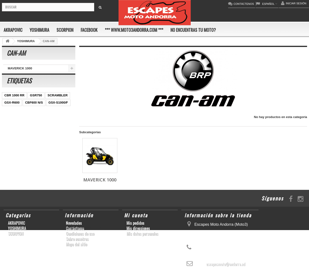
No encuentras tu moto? (193, 30)
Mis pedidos (135, 223)
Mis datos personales (142, 234)
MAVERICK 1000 (20, 68)
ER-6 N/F (27, 116)
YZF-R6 (51, 152)
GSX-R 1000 (58, 144)
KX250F (10, 159)
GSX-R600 (12, 108)
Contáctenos (75, 228)
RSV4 (39, 144)
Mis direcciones (138, 228)
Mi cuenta (136, 215)
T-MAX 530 (61, 159)
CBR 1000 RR (14, 101)
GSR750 (36, 101)
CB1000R (11, 137)
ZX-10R (9, 116)
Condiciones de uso (80, 234)
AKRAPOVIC (13, 30)
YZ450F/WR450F (51, 116)
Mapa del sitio (76, 244)
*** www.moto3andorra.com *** (134, 30)
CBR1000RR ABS (17, 144)
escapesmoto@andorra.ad (225, 264)
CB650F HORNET (17, 173)
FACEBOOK (89, 30)
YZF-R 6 (42, 130)
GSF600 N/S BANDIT (19, 166)
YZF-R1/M (61, 130)
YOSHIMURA (39, 30)
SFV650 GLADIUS (17, 130)
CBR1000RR (30, 123)
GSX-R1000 (12, 152)
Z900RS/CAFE (50, 166)
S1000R (27, 159)
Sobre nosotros (77, 239)
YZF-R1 (9, 123)
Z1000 (42, 159)
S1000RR (33, 152)
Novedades (74, 223)
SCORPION (64, 30)
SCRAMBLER (58, 101)
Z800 (48, 123)
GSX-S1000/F (58, 108)
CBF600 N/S (34, 108)
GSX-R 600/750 (35, 137)
